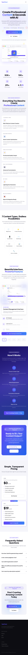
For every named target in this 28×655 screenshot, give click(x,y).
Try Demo (14, 36)
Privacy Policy (4, 644)
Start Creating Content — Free (14, 413)
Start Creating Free (14, 32)
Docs (3, 637)
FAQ (2, 635)
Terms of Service (5, 646)
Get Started (14, 495)
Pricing (3, 633)
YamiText (5, 2)
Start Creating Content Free (13, 333)
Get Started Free (14, 447)
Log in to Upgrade (14, 523)
